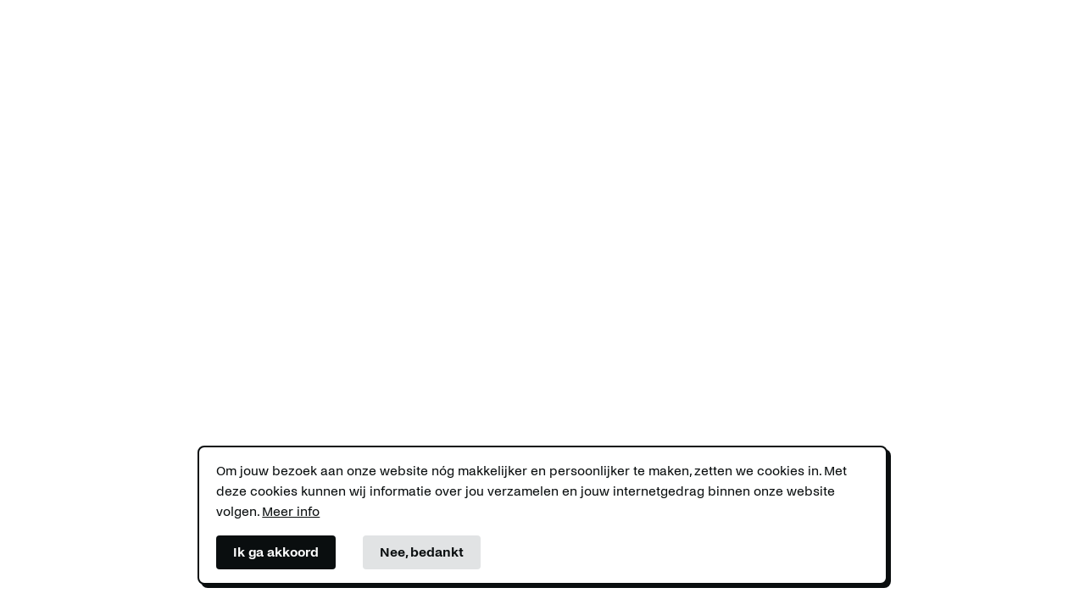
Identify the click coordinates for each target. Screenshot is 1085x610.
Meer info (291, 511)
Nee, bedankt (422, 552)
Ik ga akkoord (276, 552)
